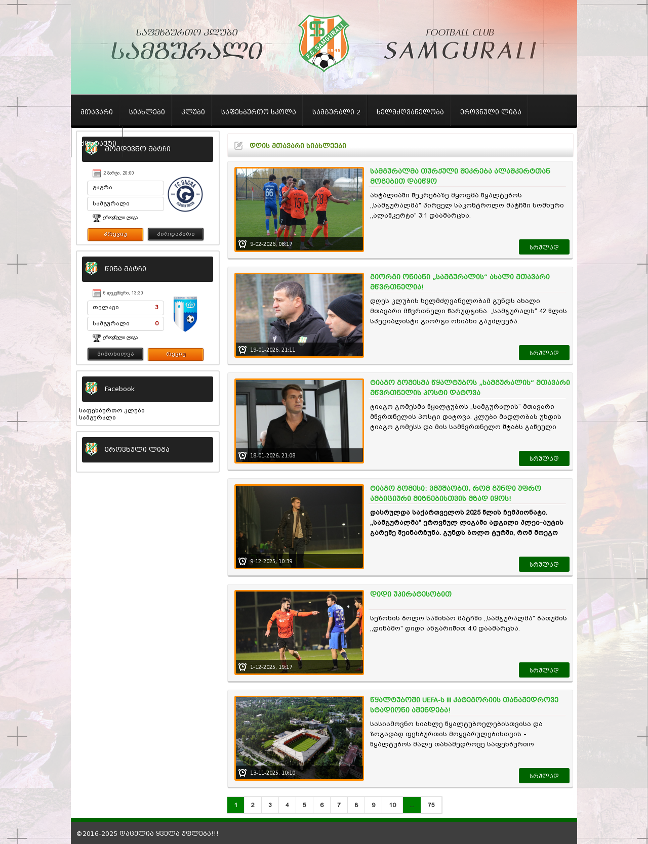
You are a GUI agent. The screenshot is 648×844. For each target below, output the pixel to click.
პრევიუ (115, 233)
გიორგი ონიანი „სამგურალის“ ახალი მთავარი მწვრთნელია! (460, 282)
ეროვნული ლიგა (120, 217)
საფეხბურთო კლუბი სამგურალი (112, 414)
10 (392, 805)
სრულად (544, 247)
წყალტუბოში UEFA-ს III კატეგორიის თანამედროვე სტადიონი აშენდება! (464, 705)
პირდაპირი (176, 233)
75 (431, 805)
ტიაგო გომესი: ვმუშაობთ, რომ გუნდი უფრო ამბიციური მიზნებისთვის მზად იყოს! (455, 493)
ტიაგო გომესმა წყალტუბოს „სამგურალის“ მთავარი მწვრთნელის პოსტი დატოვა (470, 387)
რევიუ (176, 353)
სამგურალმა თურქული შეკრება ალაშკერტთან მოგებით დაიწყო (460, 176)
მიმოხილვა (115, 353)
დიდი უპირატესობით (411, 594)
